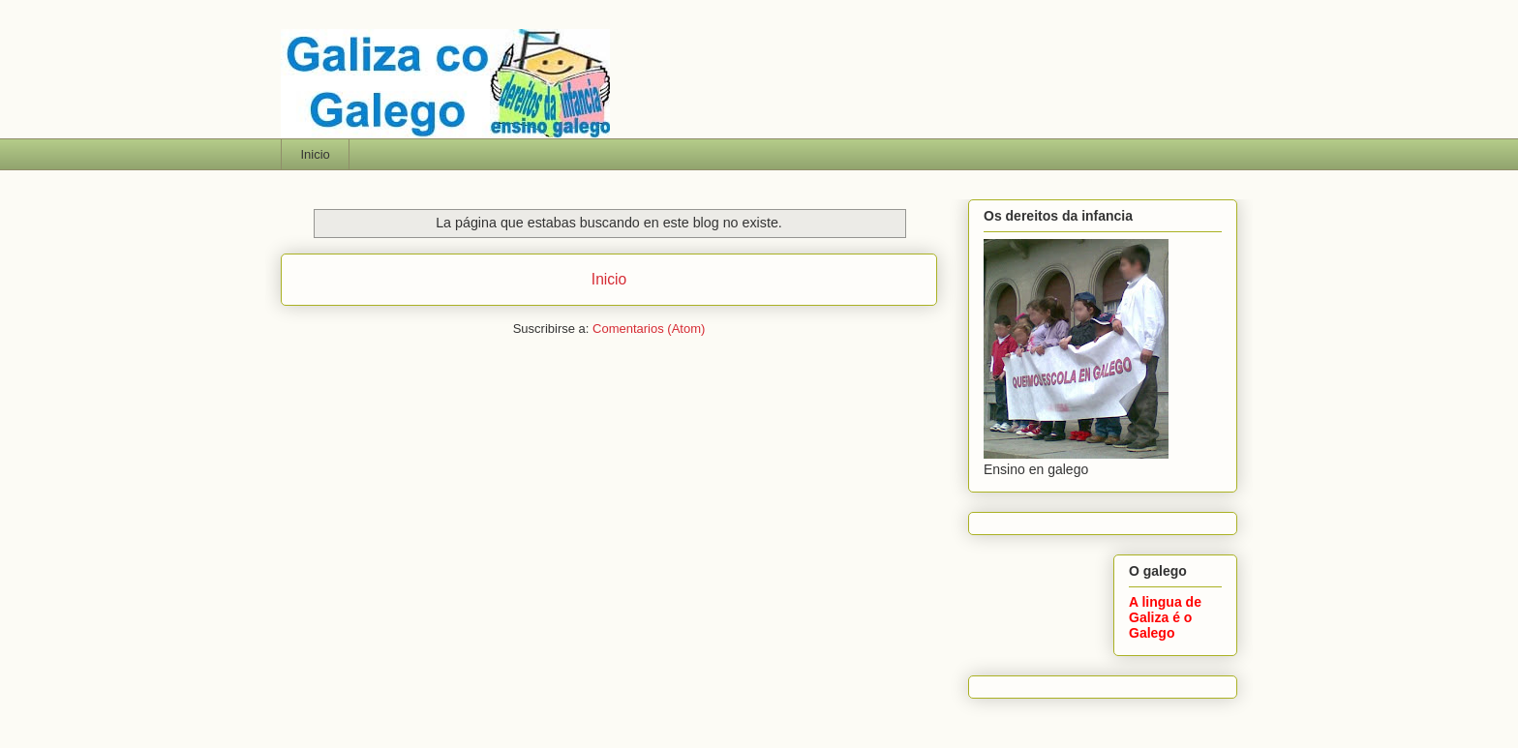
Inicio (315, 154)
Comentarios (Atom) (648, 328)
